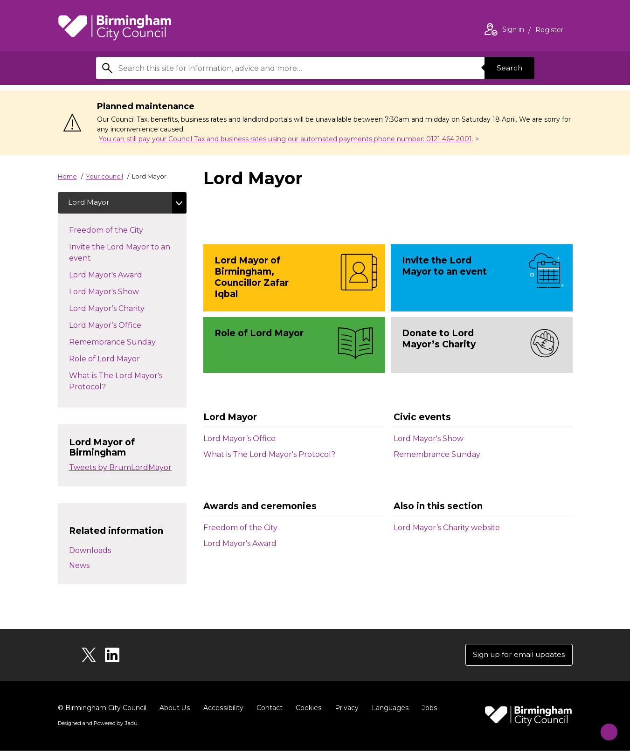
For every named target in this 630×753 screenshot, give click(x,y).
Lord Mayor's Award (240, 543)
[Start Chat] (604, 727)
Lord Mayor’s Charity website (447, 527)
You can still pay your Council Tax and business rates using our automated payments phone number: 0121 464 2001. (286, 139)
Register (549, 31)
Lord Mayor (90, 203)
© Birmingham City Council (102, 710)
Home (67, 176)
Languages (388, 710)
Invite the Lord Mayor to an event (119, 253)
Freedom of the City (240, 527)
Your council (104, 176)
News (79, 566)
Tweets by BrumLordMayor (120, 468)
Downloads (90, 551)
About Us (174, 710)
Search (508, 67)
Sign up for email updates (516, 656)
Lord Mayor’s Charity (116, 309)
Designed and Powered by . (97, 725)
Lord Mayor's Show (429, 438)
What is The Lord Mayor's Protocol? (269, 454)
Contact (268, 710)
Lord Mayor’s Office (239, 438)
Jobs (427, 710)
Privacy (345, 710)
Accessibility (222, 710)
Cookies (307, 710)
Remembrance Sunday (437, 454)
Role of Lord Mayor (114, 359)
